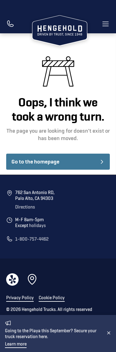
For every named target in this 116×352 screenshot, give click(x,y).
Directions (25, 207)
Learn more (16, 344)
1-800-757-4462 (32, 239)
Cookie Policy (52, 298)
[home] (58, 31)
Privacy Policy (20, 298)
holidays (37, 226)
